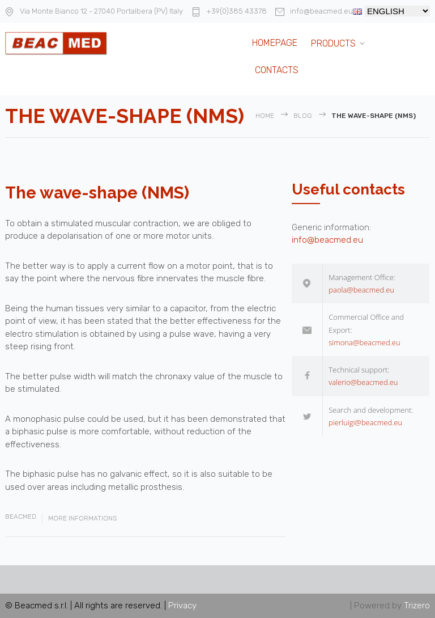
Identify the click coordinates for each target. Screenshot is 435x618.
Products (333, 43)
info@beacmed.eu (321, 11)
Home (264, 116)
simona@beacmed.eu (364, 342)
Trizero (417, 605)
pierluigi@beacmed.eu (365, 422)
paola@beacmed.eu (361, 290)
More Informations (82, 518)
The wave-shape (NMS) (97, 192)
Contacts (276, 70)
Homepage (274, 42)
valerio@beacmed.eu (363, 382)
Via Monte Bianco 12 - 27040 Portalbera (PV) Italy (101, 11)
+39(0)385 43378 (236, 11)
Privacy (182, 605)
